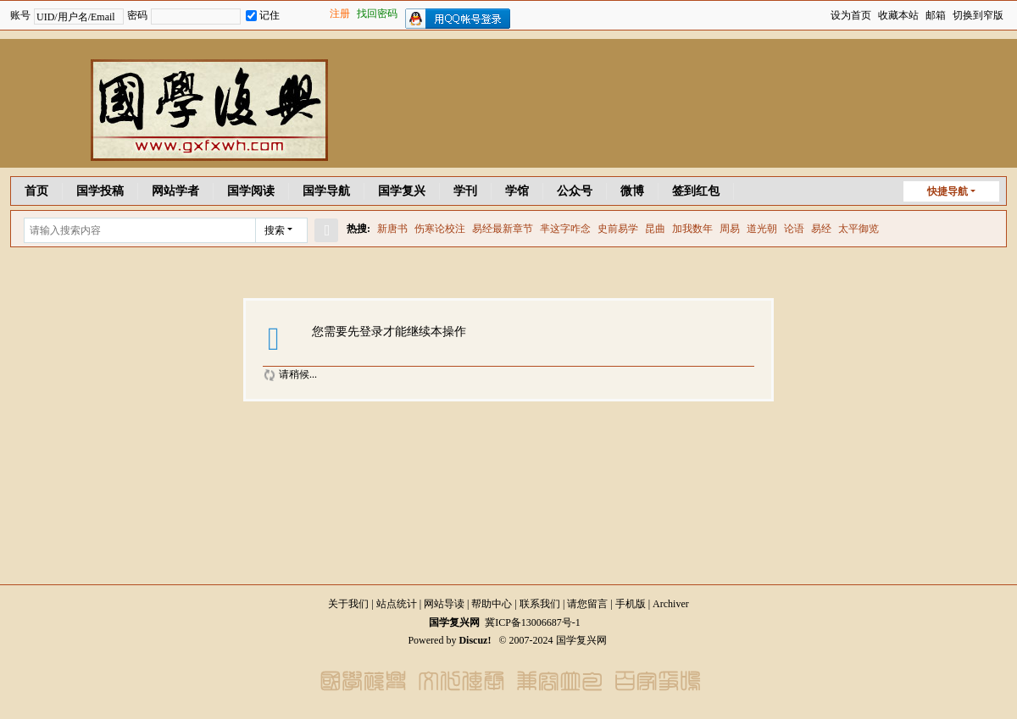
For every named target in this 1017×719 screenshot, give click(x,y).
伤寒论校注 (439, 229)
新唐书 (392, 229)
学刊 (465, 191)
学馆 (517, 191)
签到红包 (696, 191)
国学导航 (326, 191)
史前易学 (617, 229)
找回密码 (377, 13)
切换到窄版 (978, 15)
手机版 (630, 604)
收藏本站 (898, 15)
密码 (137, 15)
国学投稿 (100, 191)
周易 (730, 229)
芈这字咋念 (565, 229)
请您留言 (587, 604)
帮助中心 (491, 604)
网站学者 (175, 191)
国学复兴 (401, 191)
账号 (20, 15)
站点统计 (396, 604)
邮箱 (935, 15)
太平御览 (858, 229)
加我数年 (692, 229)
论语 (794, 229)
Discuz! (474, 640)
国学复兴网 (454, 622)
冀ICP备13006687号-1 (533, 622)
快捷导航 (947, 191)
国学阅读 (251, 191)
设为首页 (851, 15)
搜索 (274, 230)
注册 (340, 13)
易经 (821, 229)
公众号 (574, 191)
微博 (632, 191)
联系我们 (540, 604)
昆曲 (655, 229)
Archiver (671, 604)
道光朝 (762, 229)
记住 (263, 15)
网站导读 (444, 604)
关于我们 (348, 604)
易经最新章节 (502, 229)
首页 (36, 191)
